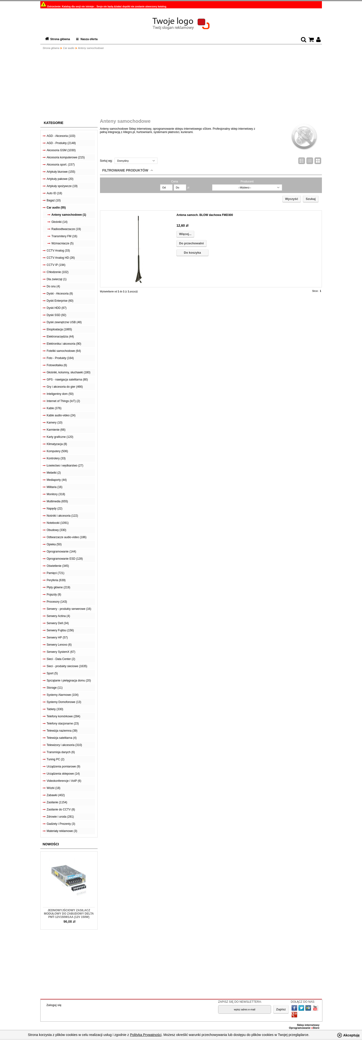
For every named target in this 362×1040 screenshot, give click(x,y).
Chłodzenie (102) (57, 272)
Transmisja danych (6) (61, 752)
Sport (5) (52, 673)
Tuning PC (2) (55, 759)
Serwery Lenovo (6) (59, 644)
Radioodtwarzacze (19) (66, 229)
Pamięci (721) (55, 573)
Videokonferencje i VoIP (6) (64, 781)
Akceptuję (351, 1035)
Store (315, 1027)
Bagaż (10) (54, 200)
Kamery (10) (55, 422)
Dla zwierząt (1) (57, 279)
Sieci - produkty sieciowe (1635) (67, 666)
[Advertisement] (181, 85)
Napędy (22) (55, 508)
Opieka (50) (54, 544)
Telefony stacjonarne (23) (63, 723)
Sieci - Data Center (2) (61, 659)
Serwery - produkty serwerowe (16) (69, 609)
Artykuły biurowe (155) (61, 171)
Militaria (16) (55, 487)
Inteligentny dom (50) (60, 394)
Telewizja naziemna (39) (62, 730)
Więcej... (185, 234)
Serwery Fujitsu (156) (60, 630)
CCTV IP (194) (56, 265)
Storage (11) (55, 687)
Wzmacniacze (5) (63, 243)
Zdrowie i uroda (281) (60, 816)
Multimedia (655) (57, 501)
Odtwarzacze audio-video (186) (67, 537)
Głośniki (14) (60, 222)
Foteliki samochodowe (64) (64, 351)
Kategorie (53, 123)
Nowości (51, 844)
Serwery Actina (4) (58, 616)
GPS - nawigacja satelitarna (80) (67, 379)
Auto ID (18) (54, 193)
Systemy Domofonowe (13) (64, 702)
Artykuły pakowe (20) (60, 179)
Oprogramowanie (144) (61, 551)
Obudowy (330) (56, 530)
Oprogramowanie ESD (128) (65, 558)
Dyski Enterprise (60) (60, 300)
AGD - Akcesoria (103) (61, 136)
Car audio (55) (56, 207)
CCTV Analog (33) (58, 250)
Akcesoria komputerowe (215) (66, 157)
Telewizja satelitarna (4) (62, 738)
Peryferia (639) (56, 580)
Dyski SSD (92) (56, 315)
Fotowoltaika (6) (57, 365)
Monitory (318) (56, 494)
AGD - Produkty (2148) (61, 143)
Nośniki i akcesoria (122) (62, 515)
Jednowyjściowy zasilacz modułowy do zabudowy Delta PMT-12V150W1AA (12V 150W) (69, 914)
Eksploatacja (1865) (59, 329)
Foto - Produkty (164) (60, 358)
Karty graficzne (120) (60, 437)
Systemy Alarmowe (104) (63, 695)
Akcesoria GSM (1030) (61, 150)
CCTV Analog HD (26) (61, 257)
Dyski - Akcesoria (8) (60, 293)
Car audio (68, 48)
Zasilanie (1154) (57, 802)
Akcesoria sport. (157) (61, 164)
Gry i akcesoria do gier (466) (65, 386)
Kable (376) (54, 408)
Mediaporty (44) (57, 480)
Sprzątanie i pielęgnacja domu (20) (69, 680)
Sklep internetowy (308, 1025)
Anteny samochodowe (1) (69, 214)
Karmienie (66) (56, 429)
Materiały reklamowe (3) (62, 831)
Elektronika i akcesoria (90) (64, 343)
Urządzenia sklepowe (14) (63, 773)
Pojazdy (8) (54, 594)
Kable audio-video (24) (61, 415)
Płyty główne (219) (58, 587)
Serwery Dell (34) (58, 623)
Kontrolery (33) (56, 458)
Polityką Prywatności (146, 1035)
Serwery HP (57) (57, 637)
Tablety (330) (55, 709)
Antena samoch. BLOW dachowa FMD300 (205, 215)
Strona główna (60, 39)
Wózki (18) (53, 788)
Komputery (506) (57, 451)
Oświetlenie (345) (58, 566)
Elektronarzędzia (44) (60, 336)
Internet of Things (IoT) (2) (63, 401)
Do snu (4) (53, 286)
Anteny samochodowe (91, 48)
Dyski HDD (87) (57, 308)
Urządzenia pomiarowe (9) (63, 766)
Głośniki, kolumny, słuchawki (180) (68, 372)
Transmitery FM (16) (64, 236)
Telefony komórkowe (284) (63, 716)
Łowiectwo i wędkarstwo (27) (65, 465)
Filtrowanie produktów (125, 170)
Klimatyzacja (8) (57, 444)
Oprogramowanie (300, 1027)
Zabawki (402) (56, 795)
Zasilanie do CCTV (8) (61, 809)
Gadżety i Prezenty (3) (61, 824)
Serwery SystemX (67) (61, 652)
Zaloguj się (54, 1005)
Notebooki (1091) (58, 523)
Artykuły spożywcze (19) (62, 186)
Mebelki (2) (54, 472)
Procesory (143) (57, 601)
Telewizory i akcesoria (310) (64, 745)
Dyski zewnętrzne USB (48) (64, 322)
